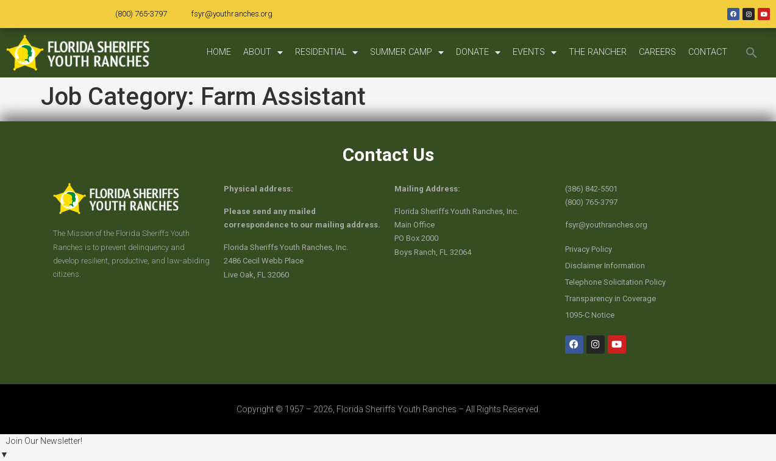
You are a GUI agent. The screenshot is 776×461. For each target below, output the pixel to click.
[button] (751, 52)
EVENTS (535, 52)
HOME (219, 52)
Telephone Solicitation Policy (615, 282)
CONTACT (707, 52)
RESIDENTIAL (326, 52)
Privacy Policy (588, 249)
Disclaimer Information (605, 265)
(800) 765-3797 (141, 13)
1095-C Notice (589, 315)
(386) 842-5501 (591, 188)
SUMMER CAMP (407, 52)
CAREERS (657, 52)
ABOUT (263, 52)
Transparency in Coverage (610, 298)
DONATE (478, 52)
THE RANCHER (598, 52)
